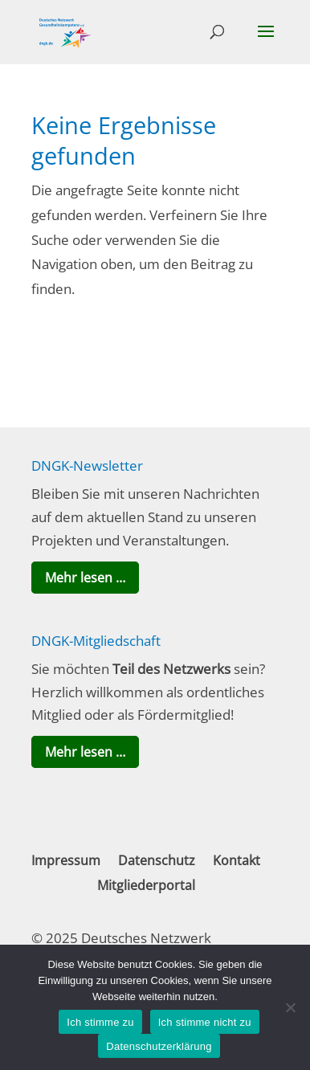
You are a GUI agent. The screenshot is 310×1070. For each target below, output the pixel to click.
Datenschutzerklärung (158, 1046)
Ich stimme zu (100, 1022)
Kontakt (236, 860)
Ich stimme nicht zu (204, 1022)
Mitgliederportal (146, 885)
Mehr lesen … (85, 577)
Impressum (65, 860)
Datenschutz (156, 860)
